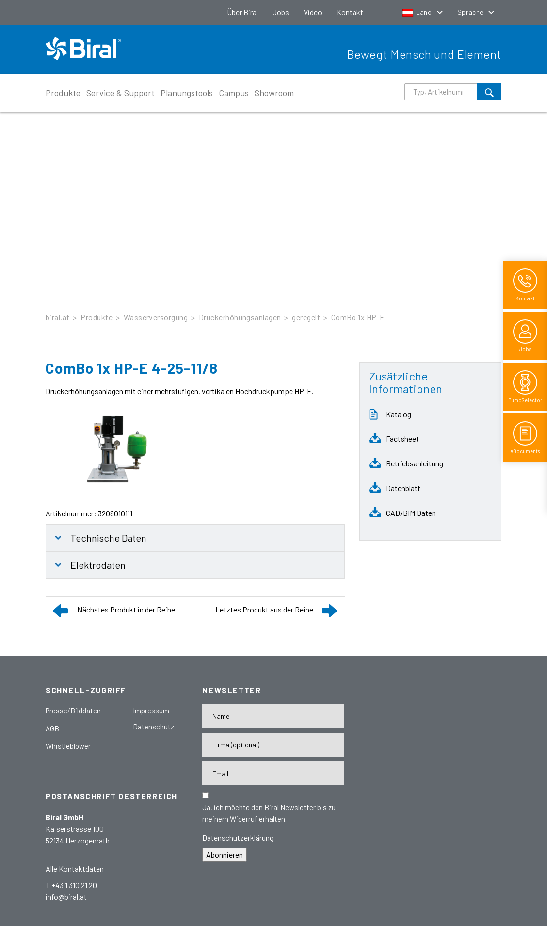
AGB (52, 728)
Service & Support (120, 92)
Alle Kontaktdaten (75, 868)
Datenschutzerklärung (238, 837)
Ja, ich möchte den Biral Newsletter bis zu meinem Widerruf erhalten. (269, 813)
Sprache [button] (471, 12)
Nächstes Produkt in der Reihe (126, 609)
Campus (234, 92)
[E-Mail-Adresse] (273, 773)
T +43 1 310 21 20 (71, 885)
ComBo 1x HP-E (358, 317)
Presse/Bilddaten (73, 710)
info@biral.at (66, 896)
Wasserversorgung (156, 317)
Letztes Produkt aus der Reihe (264, 609)
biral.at (58, 317)
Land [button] (418, 12)
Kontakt (350, 12)
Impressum (151, 710)
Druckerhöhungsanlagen (240, 317)
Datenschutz (153, 726)
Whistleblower (68, 746)
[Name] (273, 716)
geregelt (306, 317)
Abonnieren (224, 854)
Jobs (281, 12)
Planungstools (187, 92)
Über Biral (242, 12)
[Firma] (273, 745)
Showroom (274, 92)
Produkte (63, 92)
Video (313, 12)
